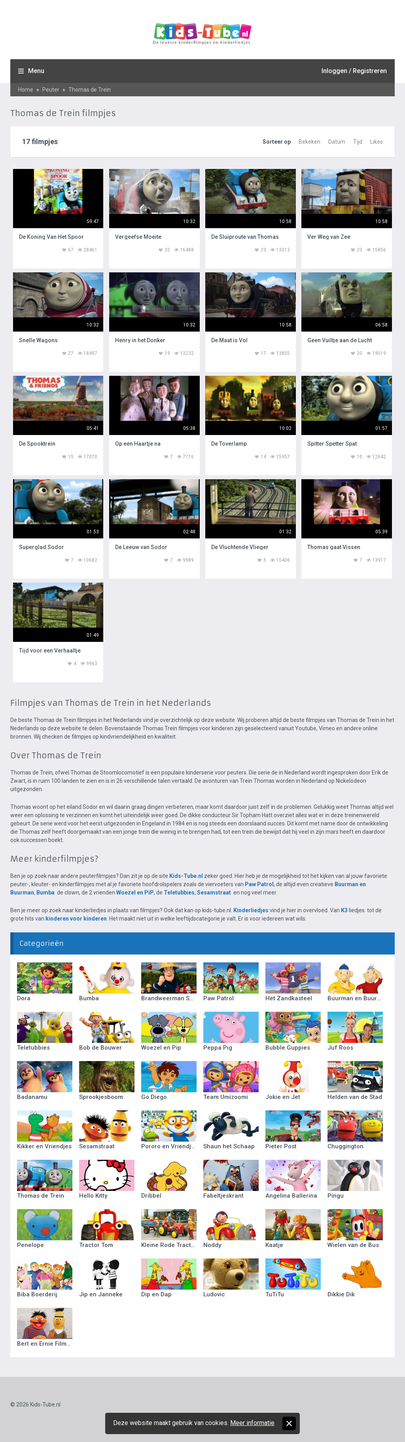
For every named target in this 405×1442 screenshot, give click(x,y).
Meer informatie (252, 1423)
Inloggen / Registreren (354, 71)
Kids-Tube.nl (186, 876)
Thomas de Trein (89, 89)
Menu (36, 71)
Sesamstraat (214, 892)
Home (25, 89)
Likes (376, 142)
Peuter (50, 89)
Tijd (357, 142)
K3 (344, 910)
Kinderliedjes (251, 910)
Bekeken (309, 142)
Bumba (45, 892)
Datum (336, 142)
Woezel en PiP (135, 892)
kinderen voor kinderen (76, 918)
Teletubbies (179, 892)
